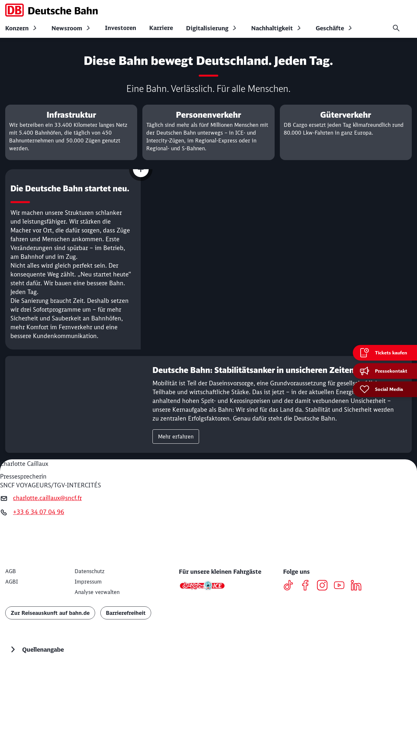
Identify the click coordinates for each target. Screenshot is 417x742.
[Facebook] (307, 660)
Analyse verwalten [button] (97, 666)
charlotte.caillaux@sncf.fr (47, 572)
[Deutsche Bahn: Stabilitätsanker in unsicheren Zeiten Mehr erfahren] (208, 478)
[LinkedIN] (358, 660)
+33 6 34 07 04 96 (38, 586)
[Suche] (396, 28)
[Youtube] (341, 660)
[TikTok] (290, 660)
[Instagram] (324, 660)
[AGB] (10, 645)
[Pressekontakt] (385, 371)
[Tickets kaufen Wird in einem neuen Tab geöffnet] (385, 353)
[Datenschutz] (90, 645)
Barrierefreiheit (126, 687)
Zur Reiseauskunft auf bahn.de (50, 687)
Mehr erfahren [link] (176, 511)
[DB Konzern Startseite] (51, 10)
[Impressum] (88, 656)
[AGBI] (11, 656)
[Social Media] (385, 389)
